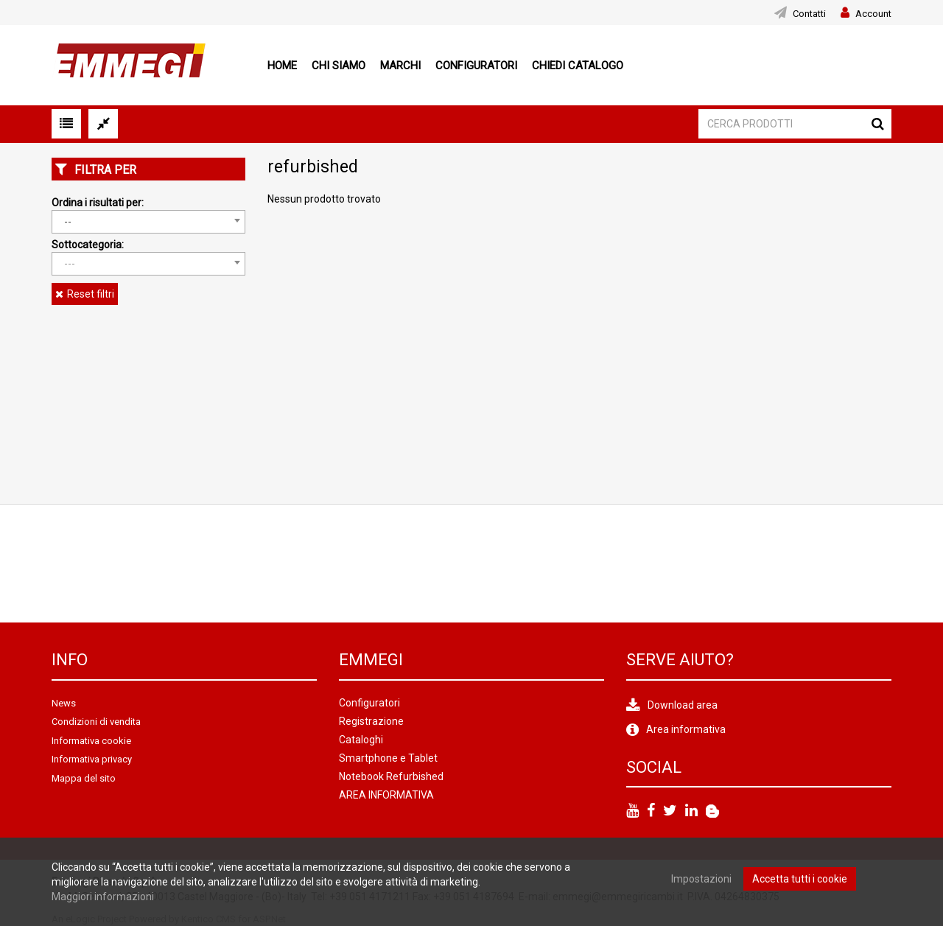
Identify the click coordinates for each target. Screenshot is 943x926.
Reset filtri (90, 294)
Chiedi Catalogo (577, 65)
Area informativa (686, 729)
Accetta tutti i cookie (799, 879)
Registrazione (371, 721)
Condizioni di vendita (96, 721)
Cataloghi (361, 740)
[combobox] (148, 222)
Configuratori (476, 65)
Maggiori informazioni (103, 896)
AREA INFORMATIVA (386, 795)
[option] (112, 563)
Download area (683, 705)
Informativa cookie (91, 740)
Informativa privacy (92, 759)
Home (282, 65)
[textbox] (148, 264)
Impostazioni (701, 879)
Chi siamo (338, 65)
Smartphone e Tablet (388, 758)
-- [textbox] (67, 222)
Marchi (400, 65)
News (64, 703)
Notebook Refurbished (391, 776)
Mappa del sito (84, 778)
